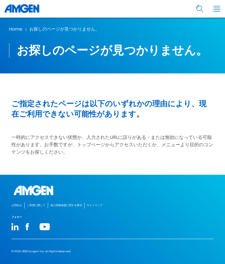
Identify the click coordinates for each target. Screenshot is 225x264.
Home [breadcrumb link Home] (15, 29)
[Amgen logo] (21, 9)
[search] (200, 9)
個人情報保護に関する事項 (66, 205)
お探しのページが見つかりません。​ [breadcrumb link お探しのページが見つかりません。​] (64, 29)
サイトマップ (95, 205)
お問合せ (16, 205)
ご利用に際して (36, 205)
